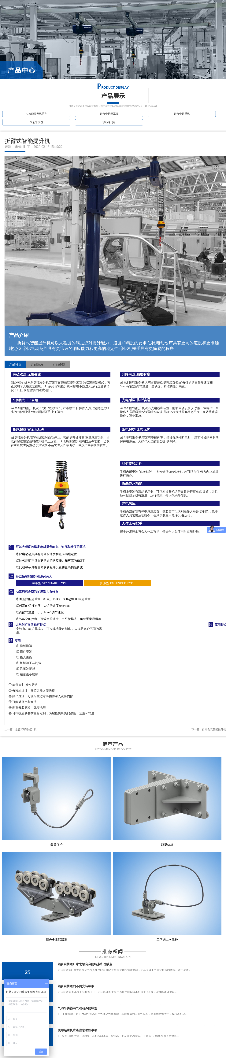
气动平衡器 (36, 122)
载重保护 (56, 844)
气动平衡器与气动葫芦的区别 (77, 1008)
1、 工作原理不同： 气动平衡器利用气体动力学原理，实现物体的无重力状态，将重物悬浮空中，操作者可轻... (122, 1014)
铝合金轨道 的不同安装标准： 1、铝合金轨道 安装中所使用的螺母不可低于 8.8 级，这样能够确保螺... (117, 992)
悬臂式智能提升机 (25, 729)
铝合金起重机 (182, 113)
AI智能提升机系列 (36, 113)
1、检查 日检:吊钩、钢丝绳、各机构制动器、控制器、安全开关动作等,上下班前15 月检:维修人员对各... (118, 1036)
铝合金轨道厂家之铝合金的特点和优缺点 (85, 964)
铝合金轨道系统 (109, 113)
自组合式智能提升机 (214, 729)
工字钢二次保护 (167, 939)
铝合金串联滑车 (56, 939)
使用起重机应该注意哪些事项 (77, 1030)
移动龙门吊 (109, 122)
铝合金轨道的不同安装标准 (76, 986)
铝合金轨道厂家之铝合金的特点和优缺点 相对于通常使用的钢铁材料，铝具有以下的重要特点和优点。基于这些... (124, 970)
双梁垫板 (167, 844)
